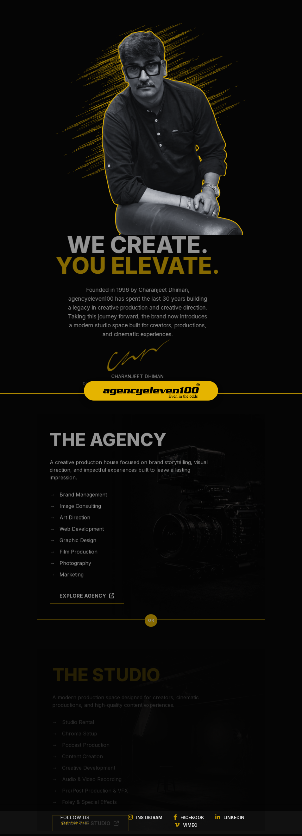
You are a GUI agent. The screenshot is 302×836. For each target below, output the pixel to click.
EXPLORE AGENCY (87, 603)
